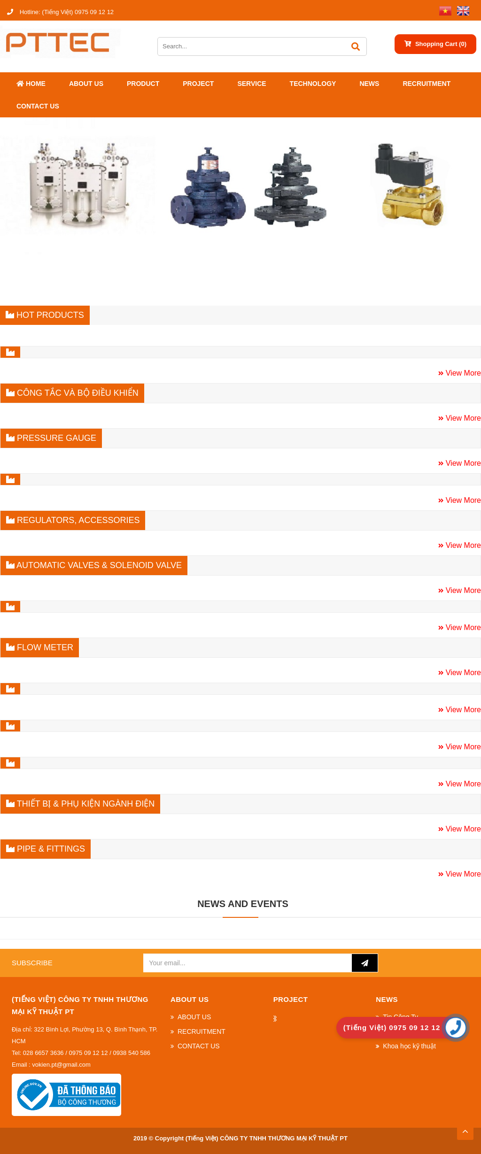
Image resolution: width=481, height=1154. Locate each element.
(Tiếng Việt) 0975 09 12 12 (60, 11)
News (369, 83)
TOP (465, 1128)
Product (143, 83)
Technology (313, 83)
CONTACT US (37, 106)
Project (198, 83)
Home (31, 83)
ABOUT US (86, 83)
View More (462, 373)
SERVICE (251, 83)
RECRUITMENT (426, 83)
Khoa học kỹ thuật (409, 1046)
